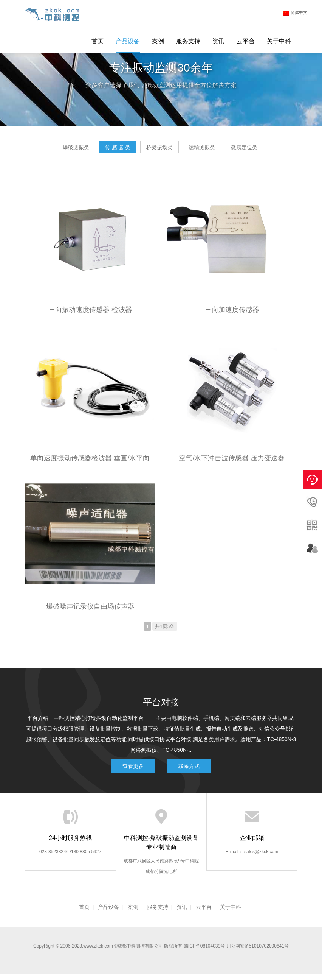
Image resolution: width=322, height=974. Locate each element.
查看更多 (133, 766)
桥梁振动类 (159, 147)
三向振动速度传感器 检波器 (90, 309)
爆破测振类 (76, 147)
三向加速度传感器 (232, 309)
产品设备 (128, 41)
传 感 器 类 (118, 147)
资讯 (218, 41)
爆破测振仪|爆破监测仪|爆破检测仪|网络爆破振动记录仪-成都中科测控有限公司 (55, 14)
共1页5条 (165, 626)
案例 (158, 41)
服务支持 (188, 41)
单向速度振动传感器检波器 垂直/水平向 (90, 458)
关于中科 (279, 41)
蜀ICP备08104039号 (204, 946)
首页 (97, 41)
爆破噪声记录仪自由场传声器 (90, 606)
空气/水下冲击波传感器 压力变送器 (232, 458)
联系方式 (189, 766)
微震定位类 (244, 147)
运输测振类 (202, 147)
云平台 (246, 41)
